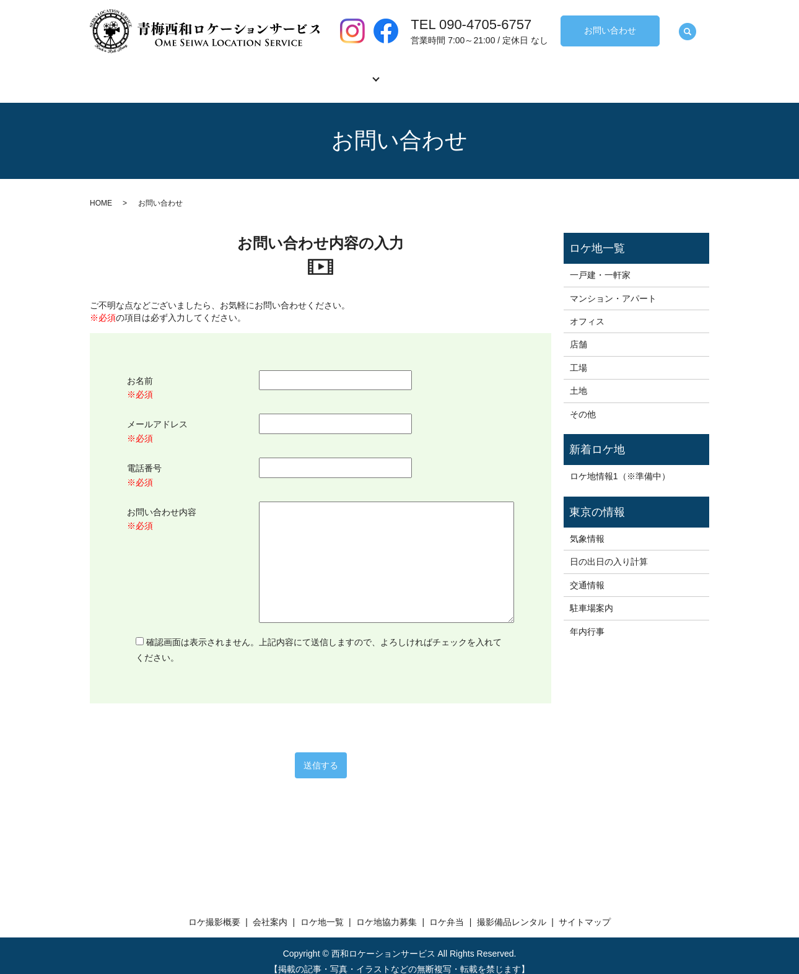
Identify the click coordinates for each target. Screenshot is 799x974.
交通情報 (587, 573)
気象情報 (587, 527)
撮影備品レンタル (623, 71)
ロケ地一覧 (337, 71)
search (687, 32)
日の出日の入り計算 (609, 550)
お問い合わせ (610, 30)
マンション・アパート (613, 287)
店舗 (578, 332)
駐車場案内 (591, 596)
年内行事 (587, 620)
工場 (578, 356)
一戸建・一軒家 (600, 263)
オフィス (587, 310)
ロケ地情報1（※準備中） (620, 464)
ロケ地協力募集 (436, 71)
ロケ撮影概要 (168, 71)
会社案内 (254, 71)
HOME (101, 191)
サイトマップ (585, 910)
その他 (583, 402)
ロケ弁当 (527, 71)
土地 (578, 379)
